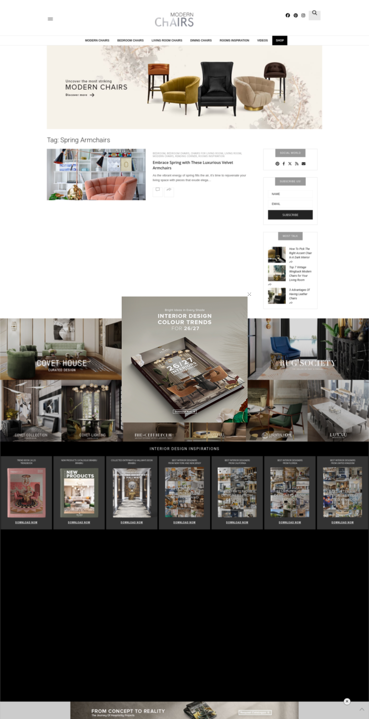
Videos (262, 40)
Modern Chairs (97, 40)
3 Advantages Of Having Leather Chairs (299, 294)
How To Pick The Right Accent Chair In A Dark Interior (300, 253)
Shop (280, 40)
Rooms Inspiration (211, 156)
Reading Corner (186, 156)
